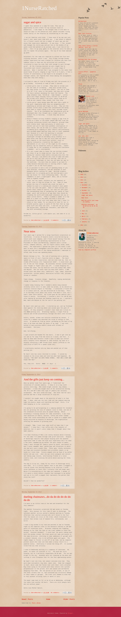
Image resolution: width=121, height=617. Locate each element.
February (85, 219)
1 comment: (54, 485)
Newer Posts (27, 599)
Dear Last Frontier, (85, 33)
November (85, 187)
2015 (82, 174)
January (85, 221)
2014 (82, 177)
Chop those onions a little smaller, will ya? (87, 46)
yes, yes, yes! (83, 136)
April (84, 216)
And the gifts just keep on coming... (44, 379)
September (85, 193)
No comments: (55, 592)
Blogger (70, 613)
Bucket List (90, 96)
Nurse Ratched (83, 111)
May (83, 213)
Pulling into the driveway (87, 59)
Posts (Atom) (36, 603)
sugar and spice (32, 22)
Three (80, 84)
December (85, 185)
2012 (82, 182)
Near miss (29, 231)
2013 (82, 180)
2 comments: (54, 368)
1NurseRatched (39, 8)
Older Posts (69, 599)
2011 (82, 225)
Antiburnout (82, 21)
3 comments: (55, 220)
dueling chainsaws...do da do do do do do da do (89, 206)
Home (48, 599)
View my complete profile (87, 250)
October (85, 190)
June (83, 211)
